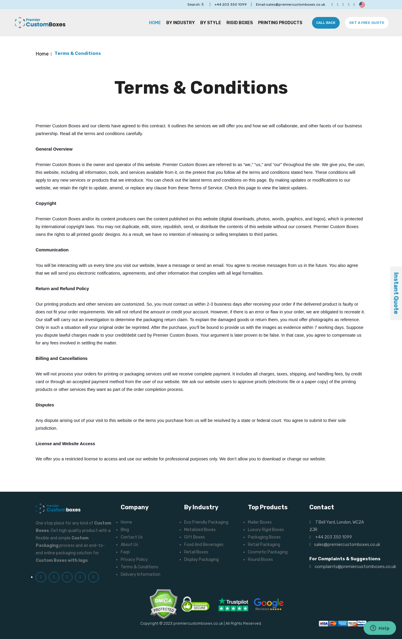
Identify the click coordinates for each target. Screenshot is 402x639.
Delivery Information (140, 574)
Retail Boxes (196, 552)
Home (155, 22)
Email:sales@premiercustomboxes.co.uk (290, 4)
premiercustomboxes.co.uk (198, 623)
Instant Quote (396, 293)
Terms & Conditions (139, 567)
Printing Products (280, 22)
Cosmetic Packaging (268, 552)
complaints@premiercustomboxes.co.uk (352, 566)
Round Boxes (260, 559)
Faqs (125, 552)
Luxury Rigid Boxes (266, 529)
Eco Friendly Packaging (206, 522)
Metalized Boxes (200, 529)
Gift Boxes (194, 537)
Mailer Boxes (260, 522)
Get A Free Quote (366, 23)
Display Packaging (201, 559)
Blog (125, 529)
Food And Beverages (203, 544)
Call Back (326, 23)
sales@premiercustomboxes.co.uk (344, 544)
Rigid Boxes (239, 22)
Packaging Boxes (264, 537)
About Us (129, 544)
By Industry (180, 22)
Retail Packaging (264, 544)
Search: (195, 4)
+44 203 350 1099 (231, 4)
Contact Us (132, 537)
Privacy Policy (134, 559)
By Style (210, 22)
